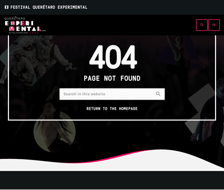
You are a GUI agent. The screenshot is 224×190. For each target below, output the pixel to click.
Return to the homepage (112, 108)
